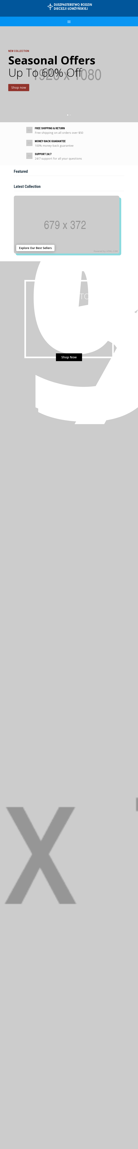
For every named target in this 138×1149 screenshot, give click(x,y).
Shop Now (69, 357)
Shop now (18, 88)
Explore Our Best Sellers (35, 248)
